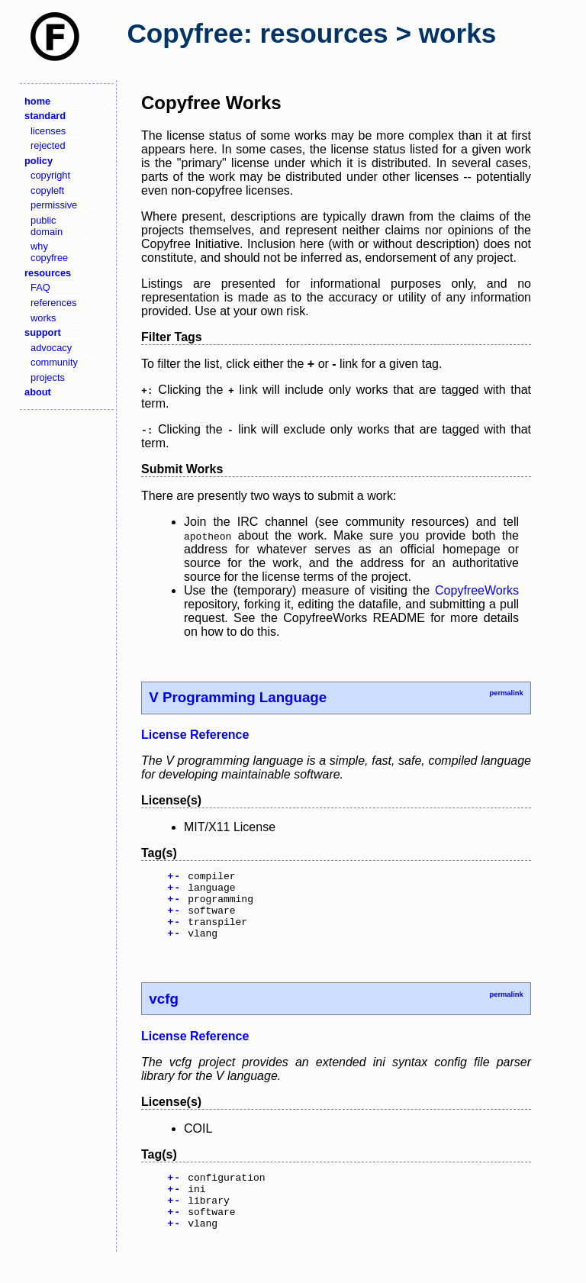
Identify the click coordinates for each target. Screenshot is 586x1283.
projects (48, 377)
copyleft (47, 190)
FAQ (40, 287)
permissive (54, 205)
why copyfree (49, 251)
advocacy (51, 347)
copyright (50, 175)
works (43, 318)
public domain (47, 225)
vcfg (163, 1012)
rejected (48, 145)
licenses (48, 131)
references (53, 302)
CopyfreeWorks (477, 590)
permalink (506, 693)
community (54, 362)
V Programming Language (238, 697)
